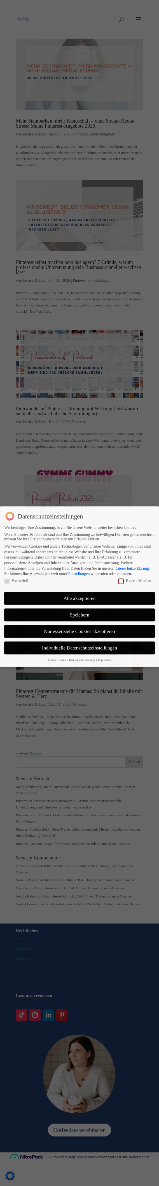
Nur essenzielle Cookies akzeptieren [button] (79, 597)
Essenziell (16, 546)
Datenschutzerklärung (131, 534)
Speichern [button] (79, 580)
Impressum (104, 625)
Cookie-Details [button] (57, 625)
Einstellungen (79, 540)
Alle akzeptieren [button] (79, 564)
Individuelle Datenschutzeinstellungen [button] (79, 614)
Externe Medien (134, 546)
